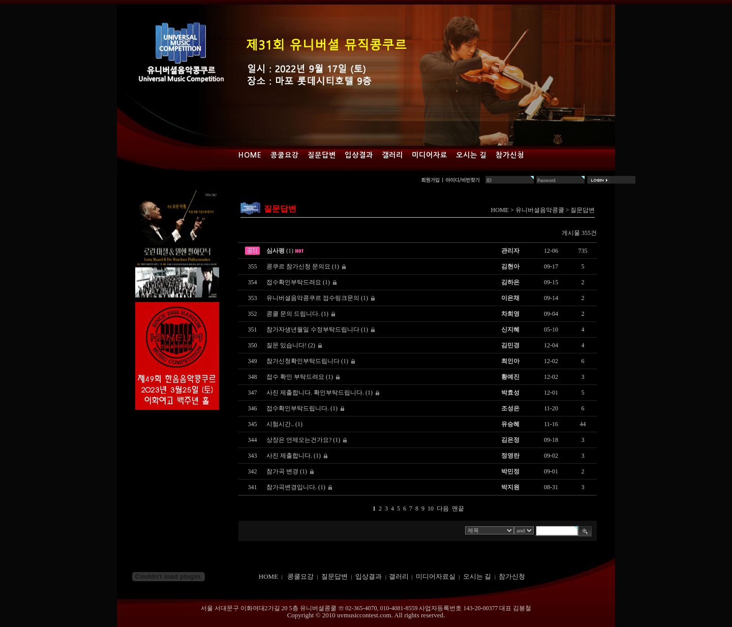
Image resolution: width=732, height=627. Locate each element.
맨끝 (458, 508)
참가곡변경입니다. (291, 487)
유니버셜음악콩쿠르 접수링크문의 (312, 298)
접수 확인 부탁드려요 (295, 376)
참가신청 (510, 155)
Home (250, 155)
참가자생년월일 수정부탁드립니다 (312, 329)
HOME (500, 210)
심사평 (275, 250)
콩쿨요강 (284, 155)
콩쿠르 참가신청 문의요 (298, 266)
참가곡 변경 (282, 471)
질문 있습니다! (286, 345)
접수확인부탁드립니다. (297, 408)
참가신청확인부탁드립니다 (303, 361)
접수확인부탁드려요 (293, 282)
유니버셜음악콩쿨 (539, 210)
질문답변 (322, 155)
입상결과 (359, 155)
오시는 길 (471, 155)
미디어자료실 (435, 576)
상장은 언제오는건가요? (298, 439)
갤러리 (392, 155)
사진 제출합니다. (289, 455)
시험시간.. (280, 424)
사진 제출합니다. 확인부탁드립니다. (315, 392)
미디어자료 (429, 155)
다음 (443, 508)
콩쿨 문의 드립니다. (293, 313)
